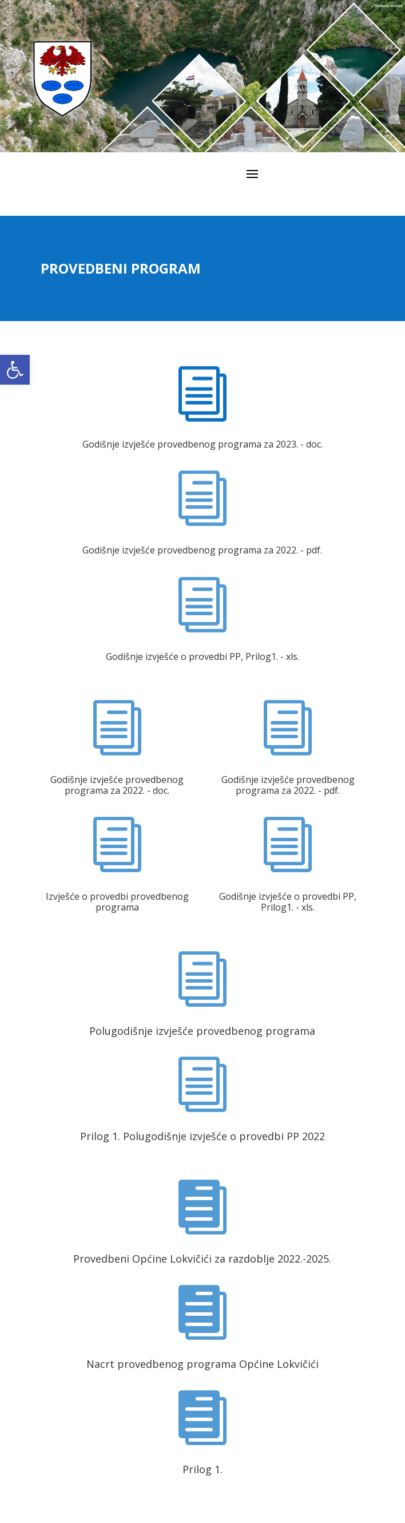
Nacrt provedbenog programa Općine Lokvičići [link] (202, 1364)
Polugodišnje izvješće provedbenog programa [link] (202, 1031)
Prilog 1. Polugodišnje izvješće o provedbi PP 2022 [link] (202, 1136)
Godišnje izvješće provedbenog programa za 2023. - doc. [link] (202, 444)
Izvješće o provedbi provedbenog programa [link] (117, 901)
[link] (15, 370)
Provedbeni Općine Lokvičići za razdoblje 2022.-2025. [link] (202, 1258)
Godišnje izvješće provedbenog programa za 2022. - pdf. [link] (202, 550)
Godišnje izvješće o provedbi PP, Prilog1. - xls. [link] (202, 656)
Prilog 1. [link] (202, 1469)
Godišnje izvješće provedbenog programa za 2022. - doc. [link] (117, 785)
